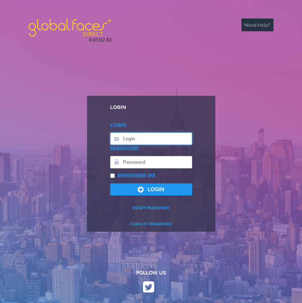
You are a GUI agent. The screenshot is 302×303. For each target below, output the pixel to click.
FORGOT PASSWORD (151, 224)
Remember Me (132, 175)
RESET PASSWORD (151, 208)
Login (118, 125)
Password (124, 148)
